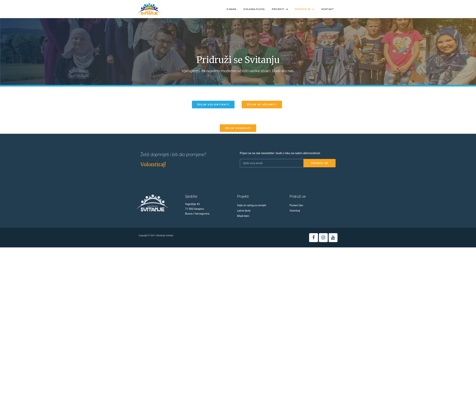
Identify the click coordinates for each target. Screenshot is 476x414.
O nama (231, 9)
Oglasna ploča (254, 9)
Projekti (280, 9)
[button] (213, 104)
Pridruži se (304, 9)
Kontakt (327, 9)
